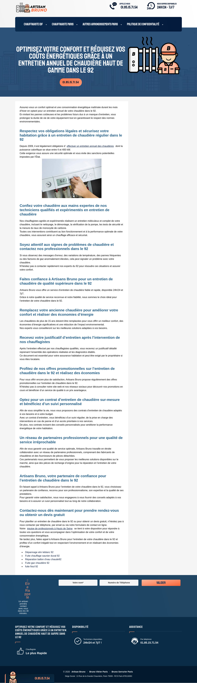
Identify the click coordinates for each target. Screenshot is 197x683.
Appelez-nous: (36, 678)
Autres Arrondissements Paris (100, 24)
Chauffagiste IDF (33, 24)
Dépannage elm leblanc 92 (39, 552)
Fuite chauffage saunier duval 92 (42, 556)
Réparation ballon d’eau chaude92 (43, 559)
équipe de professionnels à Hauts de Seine (50, 528)
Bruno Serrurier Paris (122, 672)
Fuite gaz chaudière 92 (37, 563)
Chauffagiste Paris (63, 24)
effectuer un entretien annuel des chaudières (90, 146)
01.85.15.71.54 (129, 7)
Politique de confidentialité (143, 24)
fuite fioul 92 (31, 566)
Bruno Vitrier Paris (98, 672)
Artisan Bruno (78, 672)
